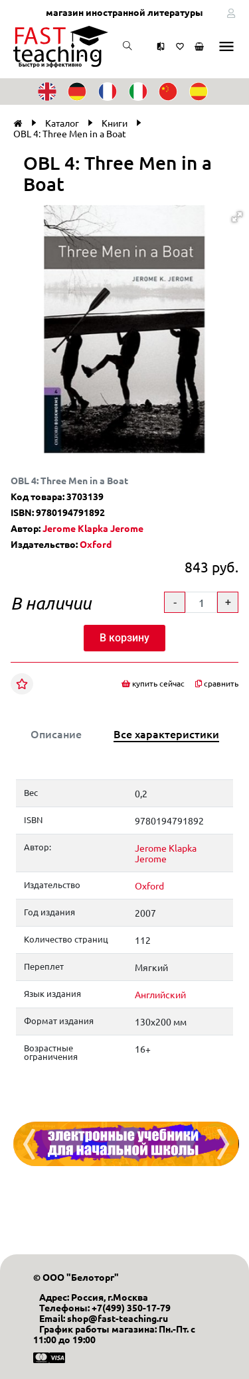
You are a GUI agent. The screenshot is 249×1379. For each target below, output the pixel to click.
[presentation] (29, 1144)
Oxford (96, 544)
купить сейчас (153, 684)
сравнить (216, 684)
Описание (56, 733)
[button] (237, 217)
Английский (160, 994)
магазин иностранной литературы (124, 12)
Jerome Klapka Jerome (92, 528)
